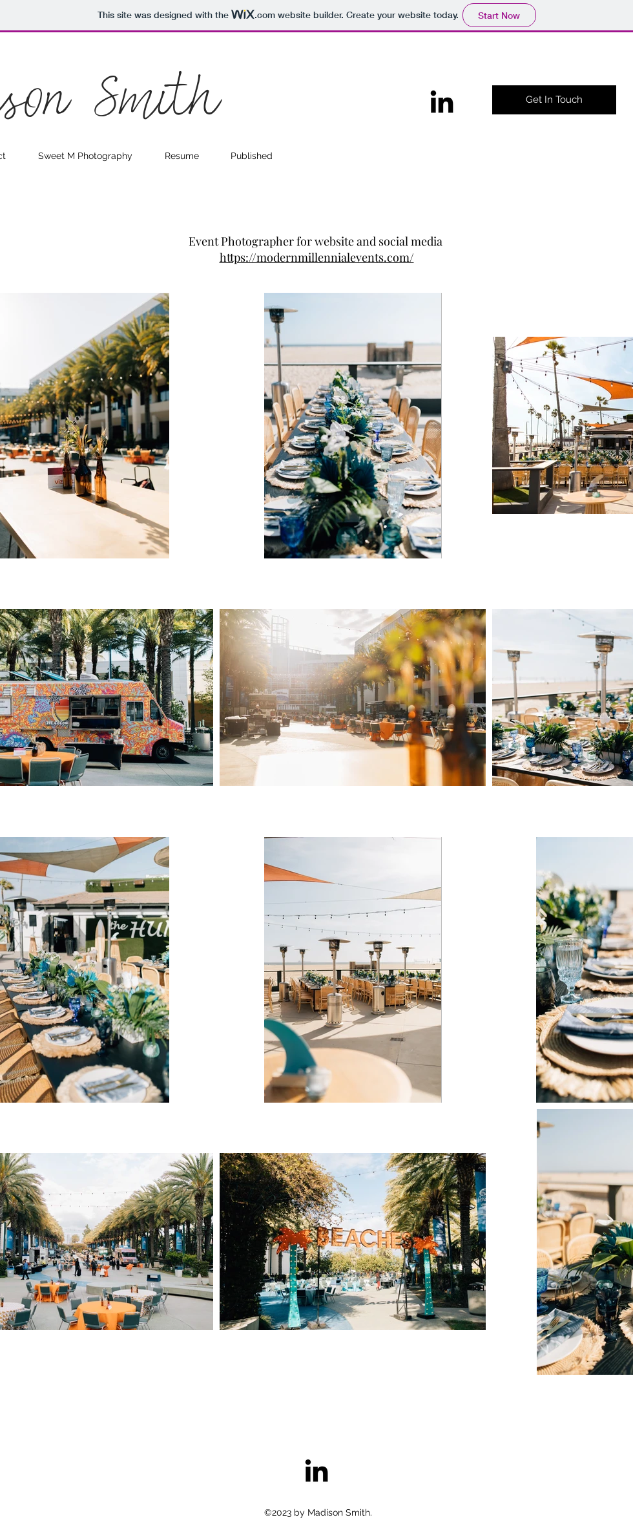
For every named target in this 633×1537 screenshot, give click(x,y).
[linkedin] (442, 101)
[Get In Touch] (554, 99)
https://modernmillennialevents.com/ (317, 257)
